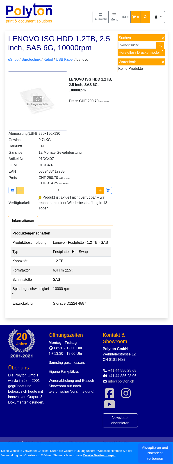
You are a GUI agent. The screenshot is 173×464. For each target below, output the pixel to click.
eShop (13, 59)
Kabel (48, 59)
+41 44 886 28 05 (122, 370)
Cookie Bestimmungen (99, 455)
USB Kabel (64, 59)
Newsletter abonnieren (120, 420)
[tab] (23, 220)
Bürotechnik (31, 59)
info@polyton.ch (121, 381)
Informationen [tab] (23, 221)
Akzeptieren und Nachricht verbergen (155, 453)
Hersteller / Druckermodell (139, 52)
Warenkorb (127, 62)
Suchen (125, 38)
